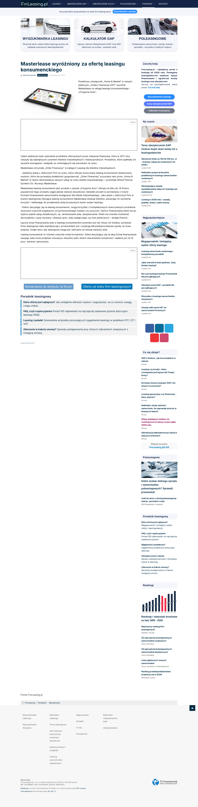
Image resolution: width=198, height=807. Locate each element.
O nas (79, 727)
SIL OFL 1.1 (52, 791)
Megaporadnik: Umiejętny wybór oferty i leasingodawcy (156, 525)
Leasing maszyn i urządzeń (58, 748)
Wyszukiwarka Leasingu (45, 38)
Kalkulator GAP (99, 38)
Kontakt (163, 4)
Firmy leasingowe (58, 724)
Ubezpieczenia (110, 728)
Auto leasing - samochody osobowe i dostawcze (56, 736)
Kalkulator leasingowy (159, 110)
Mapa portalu (82, 715)
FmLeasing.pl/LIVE (159, 447)
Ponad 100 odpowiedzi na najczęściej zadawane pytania (159, 536)
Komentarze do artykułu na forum (48, 286)
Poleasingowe (129, 4)
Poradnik (148, 4)
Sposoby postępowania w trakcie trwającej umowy (157, 570)
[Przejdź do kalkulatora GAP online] (79, 135)
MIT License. (81, 788)
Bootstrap (24, 788)
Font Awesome (26, 791)
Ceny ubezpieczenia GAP (159, 104)
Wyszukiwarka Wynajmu (29, 726)
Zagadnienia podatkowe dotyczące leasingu (157, 547)
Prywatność (81, 734)
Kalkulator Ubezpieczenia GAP (110, 718)
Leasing (57, 4)
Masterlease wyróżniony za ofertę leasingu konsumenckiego (73, 67)
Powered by (164, 782)
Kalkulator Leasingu (54, 716)
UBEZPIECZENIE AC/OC (104, 4)
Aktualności (54, 703)
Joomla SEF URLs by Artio (28, 343)
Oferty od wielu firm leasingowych (107, 286)
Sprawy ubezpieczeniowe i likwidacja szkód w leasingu (159, 559)
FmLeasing (30, 703)
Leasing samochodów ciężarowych (56, 759)
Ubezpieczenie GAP (78, 4)
